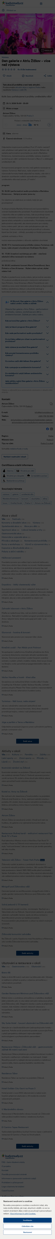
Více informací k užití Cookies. (23, 1213)
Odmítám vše (27, 1226)
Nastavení (27, 1232)
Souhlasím (27, 1220)
